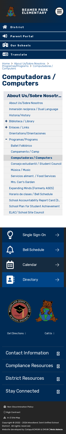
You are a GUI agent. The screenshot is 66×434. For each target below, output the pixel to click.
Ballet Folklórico (21, 145)
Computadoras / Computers (31, 157)
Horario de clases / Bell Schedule (31, 194)
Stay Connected (22, 391)
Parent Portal (22, 36)
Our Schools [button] (21, 45)
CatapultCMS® (32, 429)
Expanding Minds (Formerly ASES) (31, 188)
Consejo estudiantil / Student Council (36, 163)
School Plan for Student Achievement (34, 206)
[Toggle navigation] (59, 11)
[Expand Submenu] (6, 121)
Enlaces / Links (19, 127)
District (17, 27)
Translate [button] (19, 54)
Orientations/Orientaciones (27, 133)
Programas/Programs (15, 66)
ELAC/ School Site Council (26, 212)
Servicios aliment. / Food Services (33, 176)
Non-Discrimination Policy (18, 407)
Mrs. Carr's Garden (23, 182)
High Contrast (13, 412)
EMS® (46, 429)
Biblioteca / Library (21, 121)
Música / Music (20, 170)
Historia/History (19, 115)
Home (6, 63)
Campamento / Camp (25, 151)
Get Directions (16, 333)
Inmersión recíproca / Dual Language (33, 109)
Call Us (49, 333)
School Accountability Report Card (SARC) (35, 200)
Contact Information (27, 352)
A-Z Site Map (12, 417)
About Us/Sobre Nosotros (30, 63)
